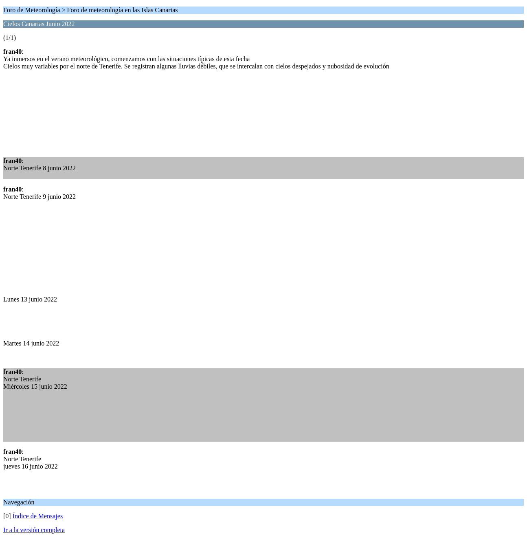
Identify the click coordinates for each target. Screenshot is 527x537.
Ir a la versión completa (34, 529)
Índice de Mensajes (38, 516)
